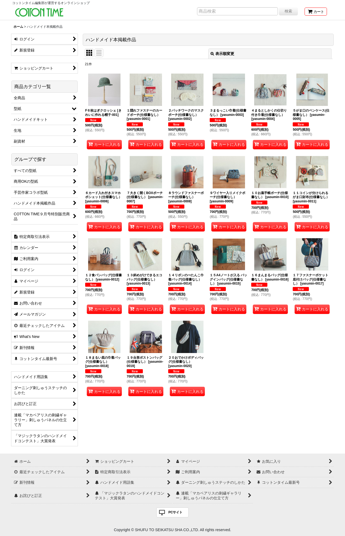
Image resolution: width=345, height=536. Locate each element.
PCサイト (175, 512)
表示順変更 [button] (222, 53)
